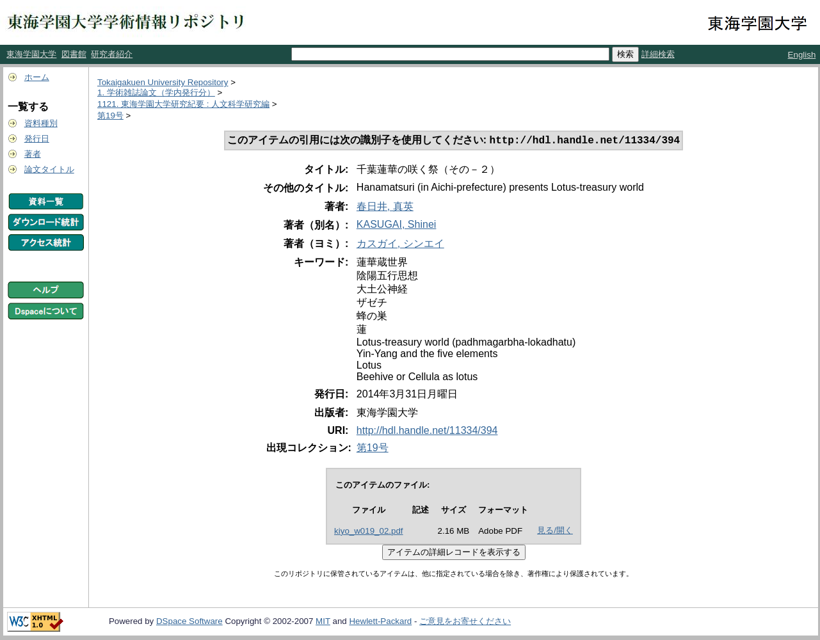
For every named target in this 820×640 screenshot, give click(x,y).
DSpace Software (189, 622)
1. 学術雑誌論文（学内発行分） (156, 92)
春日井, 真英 (385, 207)
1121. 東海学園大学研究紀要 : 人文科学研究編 (183, 104)
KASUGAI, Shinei (397, 225)
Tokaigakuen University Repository (162, 82)
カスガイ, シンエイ (400, 244)
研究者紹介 (112, 54)
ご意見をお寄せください (465, 622)
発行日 (36, 138)
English (802, 55)
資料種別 (41, 123)
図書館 (73, 54)
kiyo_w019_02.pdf (368, 532)
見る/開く (555, 531)
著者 (32, 154)
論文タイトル (49, 169)
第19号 (110, 115)
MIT (323, 622)
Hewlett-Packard (380, 622)
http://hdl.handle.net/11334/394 (427, 431)
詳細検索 (658, 54)
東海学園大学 (31, 54)
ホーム (36, 77)
